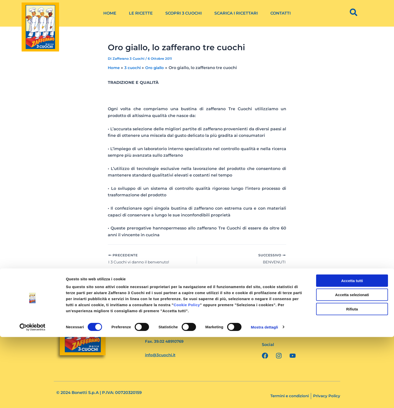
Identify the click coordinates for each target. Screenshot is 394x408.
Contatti (280, 13)
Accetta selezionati (352, 366)
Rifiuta (352, 380)
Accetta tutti (352, 351)
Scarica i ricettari (236, 13)
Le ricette (141, 13)
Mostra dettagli (264, 398)
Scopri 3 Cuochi (183, 13)
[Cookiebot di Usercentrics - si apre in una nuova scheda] (33, 398)
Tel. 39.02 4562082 (163, 334)
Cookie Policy (187, 376)
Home (109, 13)
